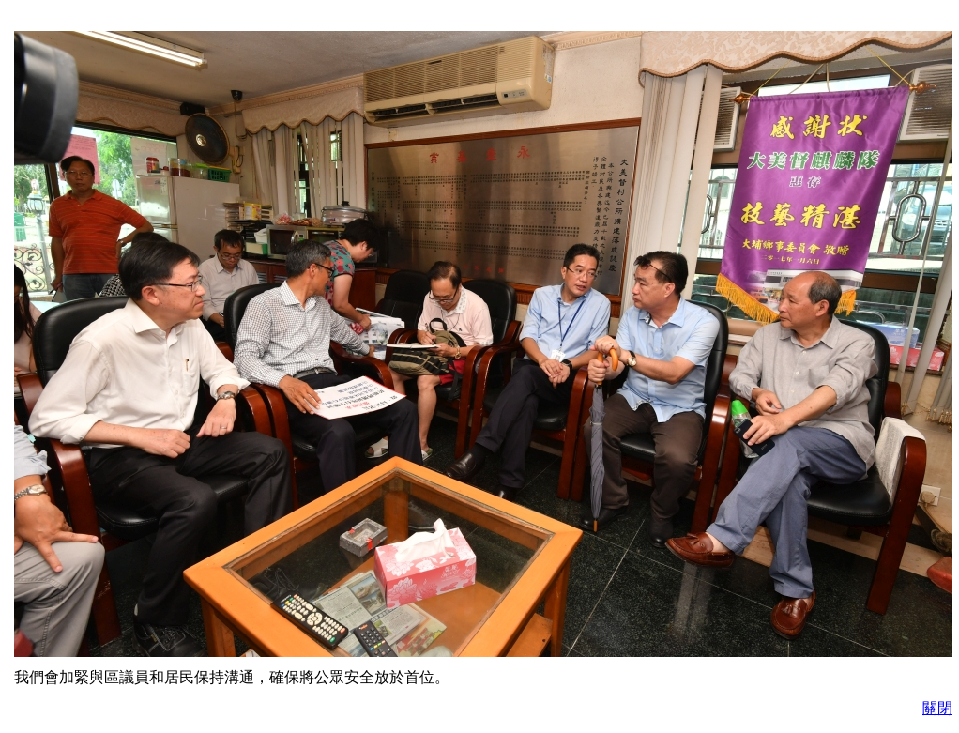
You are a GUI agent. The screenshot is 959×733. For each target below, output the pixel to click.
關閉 (937, 708)
